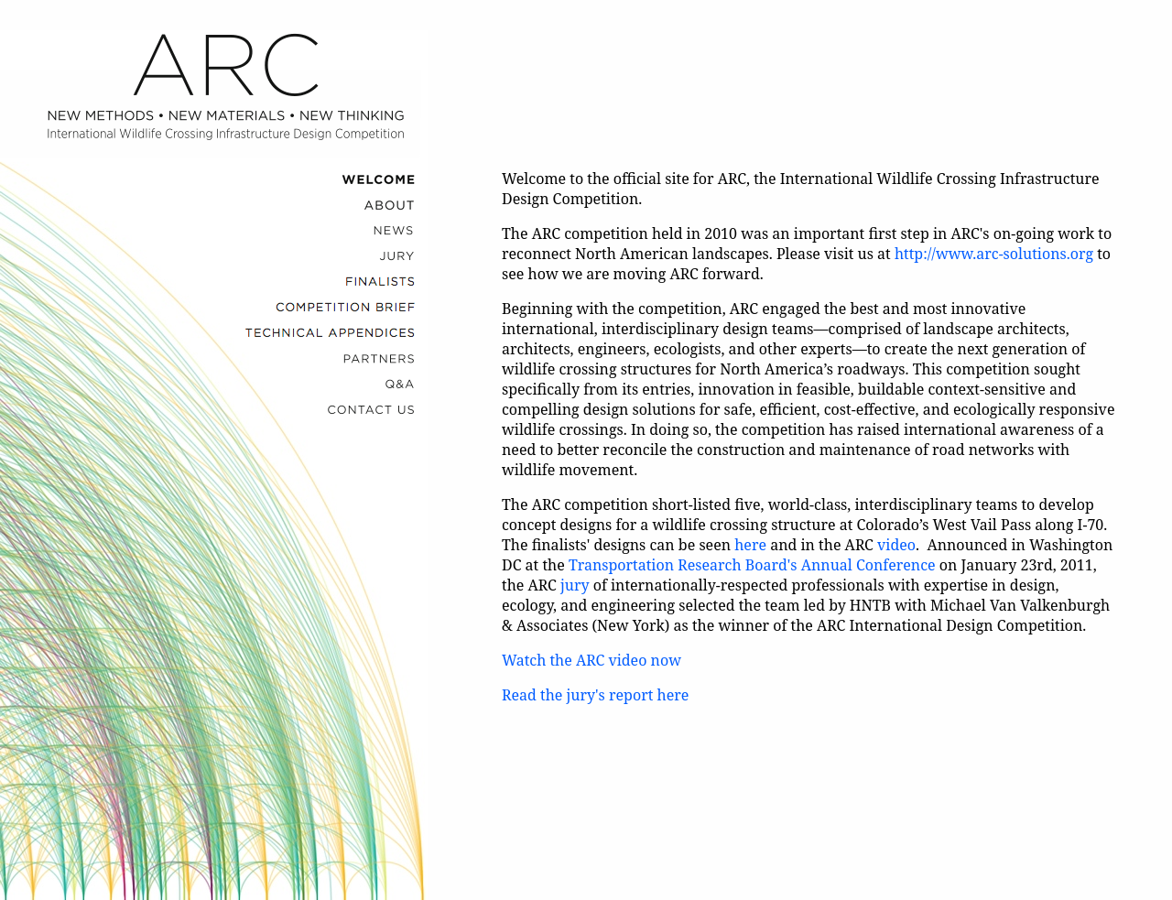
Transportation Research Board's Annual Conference (752, 565)
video (896, 545)
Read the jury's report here (595, 695)
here (750, 545)
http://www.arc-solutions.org (994, 254)
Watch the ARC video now (591, 660)
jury (575, 585)
